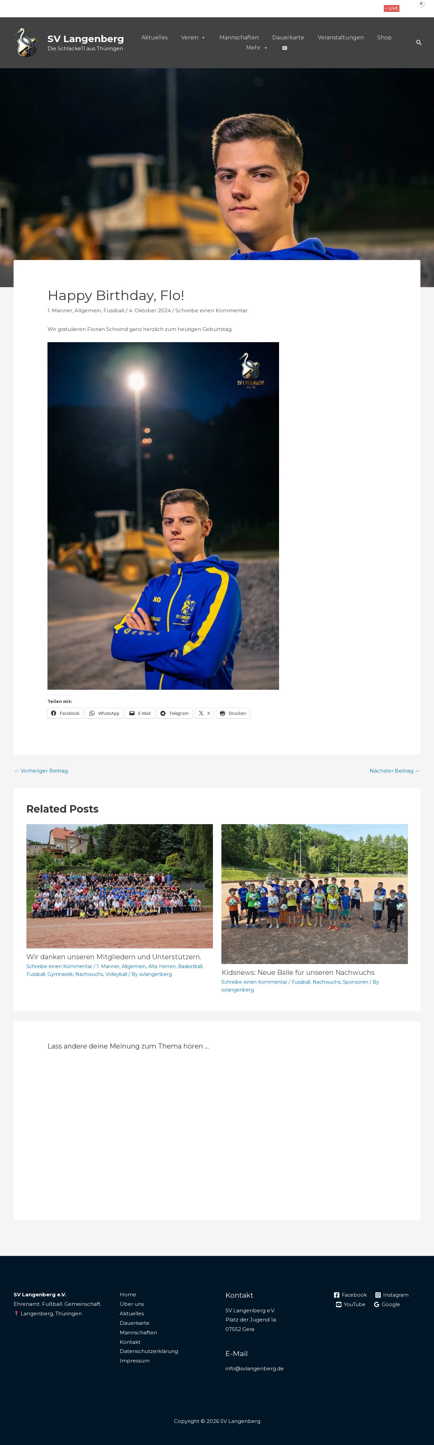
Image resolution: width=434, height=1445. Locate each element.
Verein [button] (193, 38)
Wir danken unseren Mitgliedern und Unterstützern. (113, 957)
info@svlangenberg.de (254, 1368)
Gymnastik (60, 974)
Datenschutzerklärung (149, 1351)
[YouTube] (351, 1304)
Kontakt (130, 1342)
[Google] (388, 1304)
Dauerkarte (288, 37)
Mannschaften (239, 37)
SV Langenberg (85, 38)
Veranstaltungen (341, 37)
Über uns (132, 1304)
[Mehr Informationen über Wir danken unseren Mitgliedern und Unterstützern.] (119, 886)
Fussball (113, 310)
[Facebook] (349, 9)
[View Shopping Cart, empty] (416, 8)
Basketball (190, 966)
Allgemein (88, 310)
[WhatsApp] (370, 9)
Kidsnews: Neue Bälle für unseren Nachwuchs (298, 972)
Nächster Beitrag (395, 770)
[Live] (284, 48)
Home (128, 1294)
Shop (384, 37)
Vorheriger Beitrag (41, 770)
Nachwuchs (89, 974)
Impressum (135, 1360)
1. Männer (59, 310)
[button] (391, 8)
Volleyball (116, 974)
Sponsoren (355, 982)
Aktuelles (154, 37)
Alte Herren (162, 966)
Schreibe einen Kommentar (211, 310)
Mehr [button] (257, 48)
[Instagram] (359, 9)
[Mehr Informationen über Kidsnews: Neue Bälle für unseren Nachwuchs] (314, 893)
